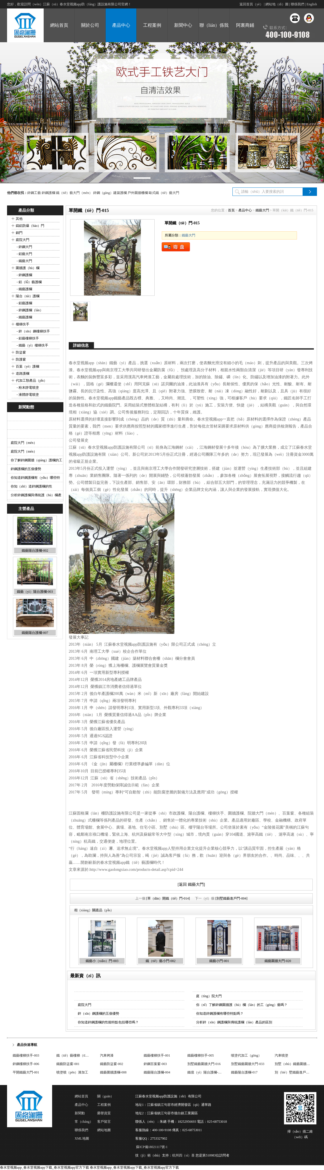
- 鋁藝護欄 (24, 303)
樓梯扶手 (22, 324)
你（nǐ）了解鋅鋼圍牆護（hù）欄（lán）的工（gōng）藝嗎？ (241, 1005)
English (312, 4)
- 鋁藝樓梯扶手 (27, 338)
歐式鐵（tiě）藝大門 (164, 193)
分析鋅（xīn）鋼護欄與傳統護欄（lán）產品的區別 (234, 1022)
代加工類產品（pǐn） (31, 380)
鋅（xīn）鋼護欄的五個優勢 (98, 1013)
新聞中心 (183, 25)
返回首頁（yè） (251, 4)
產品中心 (121, 25)
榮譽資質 (104, 1113)
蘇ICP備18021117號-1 (152, 1147)
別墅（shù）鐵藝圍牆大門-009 (297, 1064)
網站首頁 (81, 1096)
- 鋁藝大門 (24, 254)
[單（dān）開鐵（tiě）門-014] (168, 898)
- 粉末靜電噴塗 (27, 388)
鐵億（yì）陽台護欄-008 (205, 1072)
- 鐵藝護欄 (24, 289)
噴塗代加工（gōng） (246, 1055)
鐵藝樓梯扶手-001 (157, 1055)
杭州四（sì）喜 (183, 1155)
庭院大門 (22, 240)
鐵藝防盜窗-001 (67, 1064)
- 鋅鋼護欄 (24, 275)
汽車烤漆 (107, 1055)
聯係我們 (297, 4)
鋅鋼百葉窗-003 (155, 1064)
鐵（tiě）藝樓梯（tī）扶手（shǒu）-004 (85, 1055)
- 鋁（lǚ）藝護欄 (29, 282)
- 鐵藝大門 (24, 261)
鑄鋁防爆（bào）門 (30, 226)
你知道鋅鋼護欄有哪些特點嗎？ (219, 1013)
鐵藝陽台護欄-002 (35, 551)
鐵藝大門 (262, 210)
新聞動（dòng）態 (83, 1114)
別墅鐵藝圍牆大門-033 (247, 1064)
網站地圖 (104, 1130)
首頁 (231, 210)
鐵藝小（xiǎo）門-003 (102, 961)
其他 (19, 219)
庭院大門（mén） (24, 443)
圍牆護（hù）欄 (27, 268)
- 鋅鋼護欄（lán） (29, 310)
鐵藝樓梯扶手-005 (200, 1055)
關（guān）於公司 (105, 1097)
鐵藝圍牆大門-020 (278, 961)
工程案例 (152, 25)
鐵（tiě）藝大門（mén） (74, 193)
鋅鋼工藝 (34, 193)
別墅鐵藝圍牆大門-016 (204, 1064)
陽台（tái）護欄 (27, 296)
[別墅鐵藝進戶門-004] (231, 898)
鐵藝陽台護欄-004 (157, 1072)
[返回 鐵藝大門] (191, 884)
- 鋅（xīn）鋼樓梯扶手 (33, 331)
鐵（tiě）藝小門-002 (161, 961)
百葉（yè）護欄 (27, 366)
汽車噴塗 (281, 1055)
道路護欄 (22, 373)
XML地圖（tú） (82, 1140)
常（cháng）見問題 (84, 1123)
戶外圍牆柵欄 (138, 193)
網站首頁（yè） (59, 32)
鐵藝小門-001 (219, 961)
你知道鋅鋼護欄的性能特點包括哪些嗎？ (108, 1022)
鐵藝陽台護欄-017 (244, 1072)
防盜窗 (21, 352)
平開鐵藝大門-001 (26, 1072)
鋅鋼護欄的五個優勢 (26, 469)
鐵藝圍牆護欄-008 (113, 1072)
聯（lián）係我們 (214, 32)
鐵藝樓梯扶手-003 (26, 1055)
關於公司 (90, 25)
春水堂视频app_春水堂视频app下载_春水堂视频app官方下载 (44, 1167)
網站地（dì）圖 (276, 4)
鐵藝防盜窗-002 (111, 1064)
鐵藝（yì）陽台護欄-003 (35, 592)
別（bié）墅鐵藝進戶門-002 (295, 1072)
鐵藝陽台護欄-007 (35, 633)
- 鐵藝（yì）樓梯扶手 (32, 345)
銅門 (19, 233)
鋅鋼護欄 (48, 193)
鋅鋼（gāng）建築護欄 (110, 193)
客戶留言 (104, 1122)
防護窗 (21, 359)
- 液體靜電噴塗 (27, 395)
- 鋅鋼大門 (24, 247)
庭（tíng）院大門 (209, 996)
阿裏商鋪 (245, 25)
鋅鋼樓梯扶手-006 (26, 1064)
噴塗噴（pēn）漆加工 (72, 1072)
